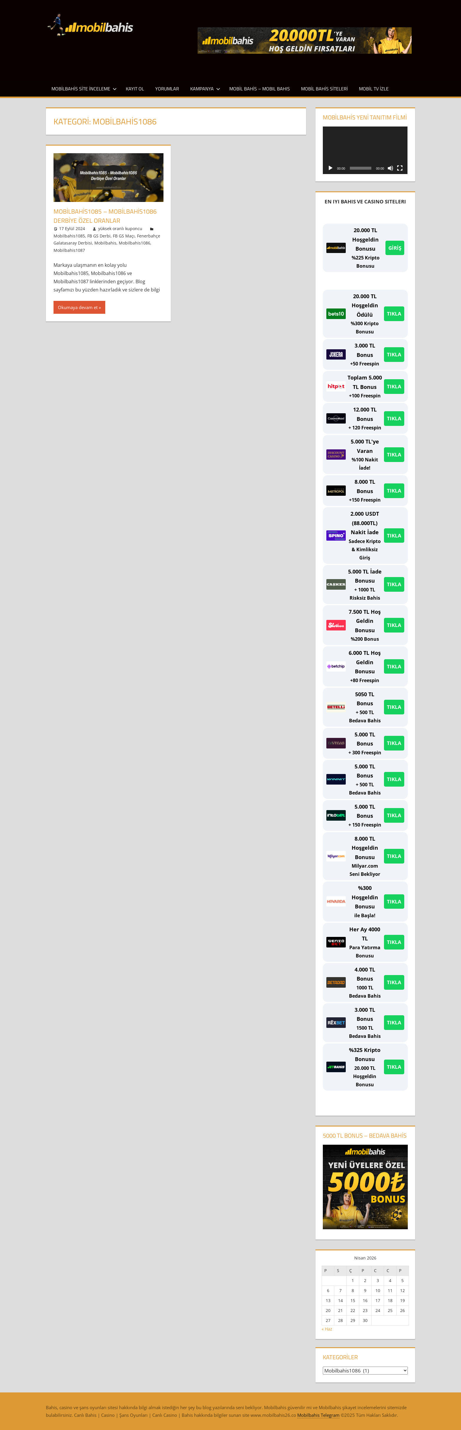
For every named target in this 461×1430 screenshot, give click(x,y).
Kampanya (205, 88)
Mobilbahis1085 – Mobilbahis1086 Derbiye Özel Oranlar (107, 215)
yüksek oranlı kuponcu (120, 228)
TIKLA (394, 313)
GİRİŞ (394, 247)
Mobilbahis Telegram (318, 1415)
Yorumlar (167, 88)
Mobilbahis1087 (69, 250)
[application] (365, 150)
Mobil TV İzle (374, 88)
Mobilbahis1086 (134, 243)
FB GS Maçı (124, 235)
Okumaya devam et (78, 307)
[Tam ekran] (400, 168)
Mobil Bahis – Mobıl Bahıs (259, 88)
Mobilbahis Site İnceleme (84, 88)
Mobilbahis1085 (69, 235)
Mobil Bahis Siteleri (324, 88)
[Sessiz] (390, 168)
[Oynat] (330, 168)
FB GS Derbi (99, 235)
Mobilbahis (105, 243)
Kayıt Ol (135, 88)
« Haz (327, 1329)
